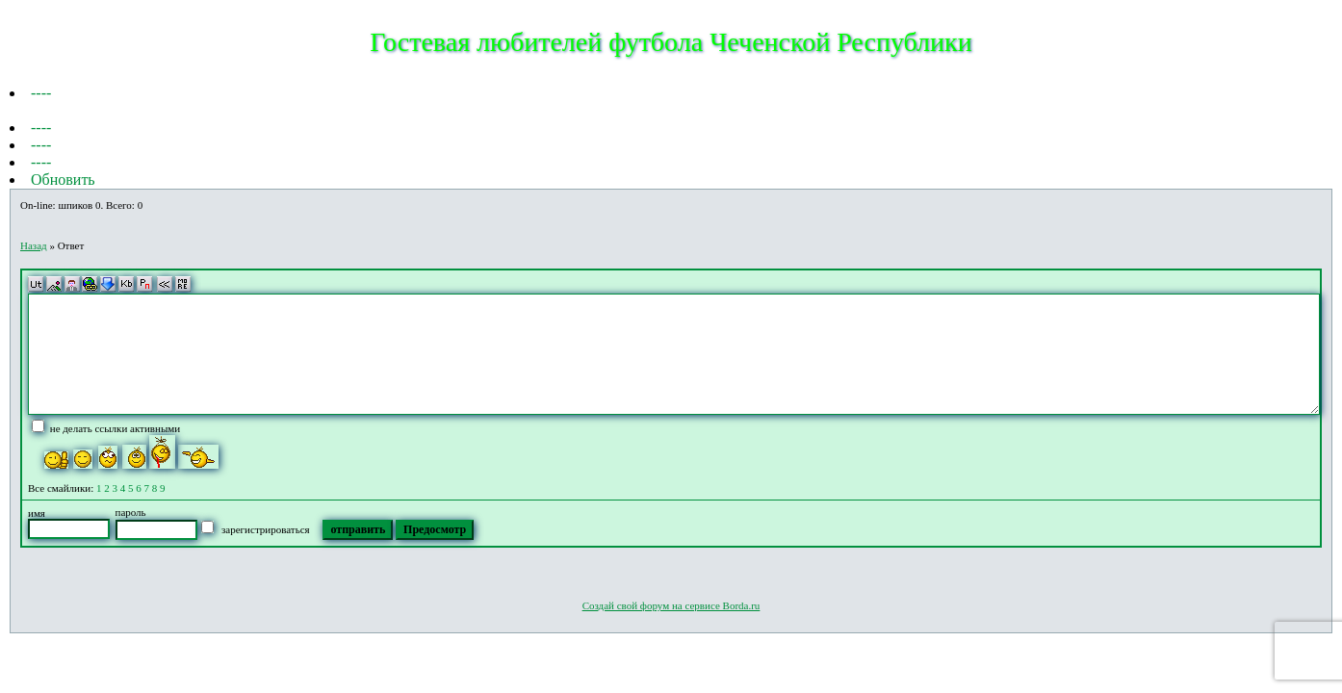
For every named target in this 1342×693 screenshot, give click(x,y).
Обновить (63, 179)
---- (41, 93)
